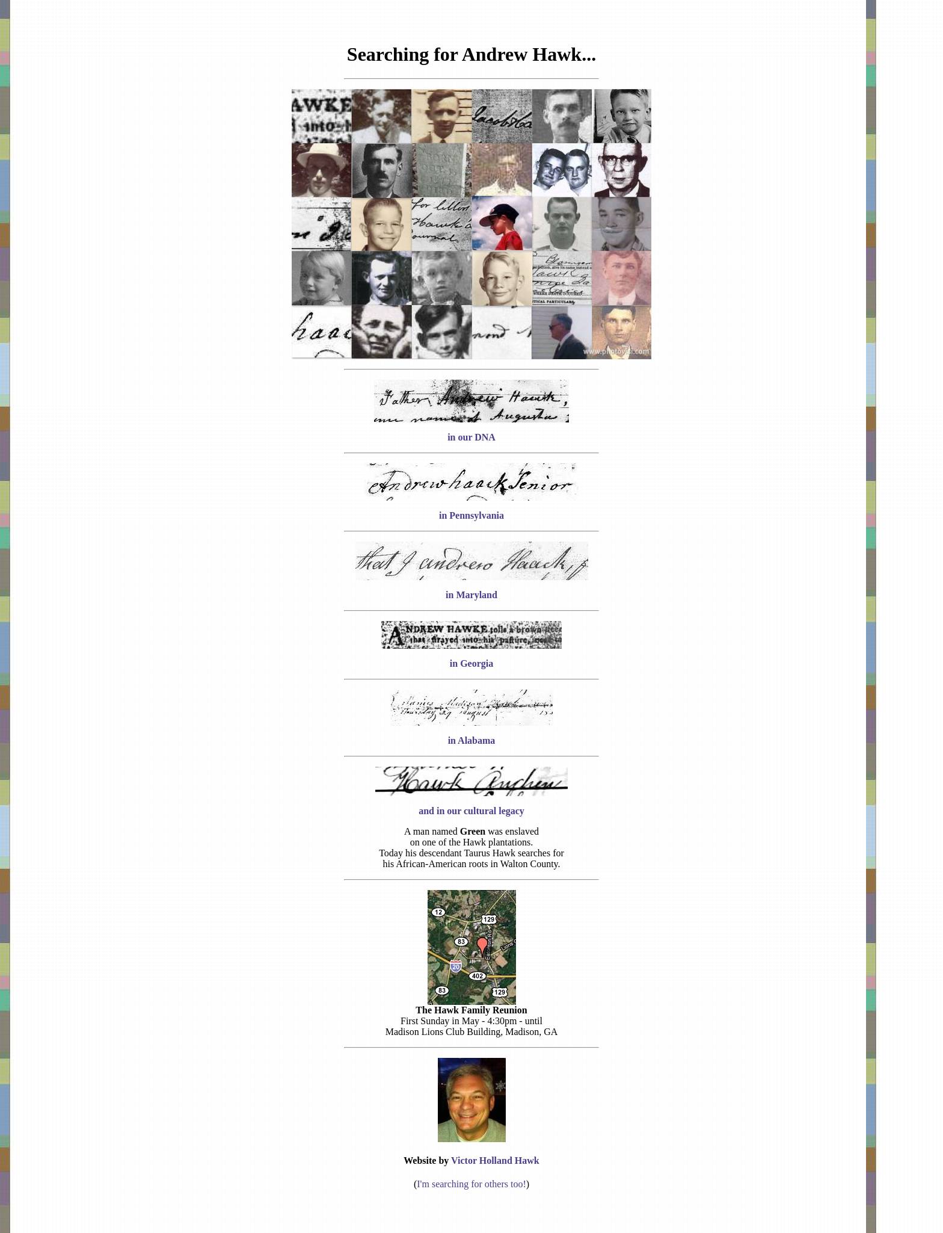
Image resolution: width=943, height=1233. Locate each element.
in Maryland (471, 595)
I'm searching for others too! (471, 1184)
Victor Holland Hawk (495, 1160)
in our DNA (471, 437)
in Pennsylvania (471, 515)
